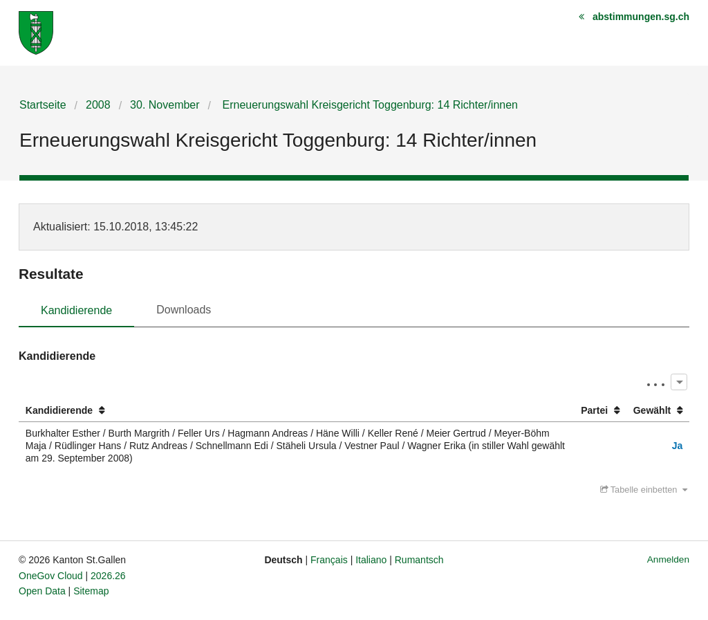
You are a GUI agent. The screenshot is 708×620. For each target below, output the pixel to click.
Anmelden (668, 559)
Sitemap (91, 590)
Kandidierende (76, 310)
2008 (98, 105)
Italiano (370, 559)
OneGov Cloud (51, 575)
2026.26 (108, 575)
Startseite (42, 105)
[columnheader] (296, 410)
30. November (165, 105)
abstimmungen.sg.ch (641, 16)
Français (329, 559)
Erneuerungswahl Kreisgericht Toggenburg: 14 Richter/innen (368, 105)
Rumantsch (419, 559)
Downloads (183, 310)
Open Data (42, 590)
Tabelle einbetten (643, 489)
